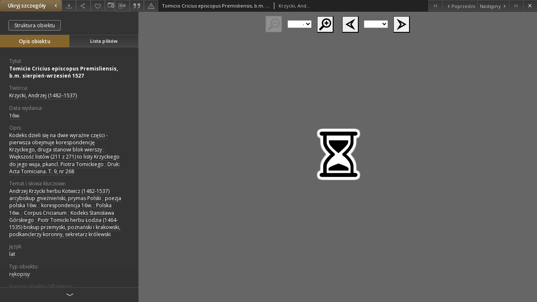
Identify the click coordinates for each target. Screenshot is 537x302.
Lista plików (103, 41)
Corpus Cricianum (45, 212)
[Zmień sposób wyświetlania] (110, 5)
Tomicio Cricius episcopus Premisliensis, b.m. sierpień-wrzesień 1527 (63, 72)
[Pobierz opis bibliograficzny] (122, 6)
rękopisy (19, 274)
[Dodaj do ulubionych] (98, 5)
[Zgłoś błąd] (151, 5)
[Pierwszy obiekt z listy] (435, 5)
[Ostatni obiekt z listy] (516, 5)
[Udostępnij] (83, 5)
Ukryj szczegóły (33, 5)
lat (12, 254)
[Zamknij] (530, 5)
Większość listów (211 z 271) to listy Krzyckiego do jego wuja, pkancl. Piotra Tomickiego (64, 160)
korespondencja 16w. (66, 205)
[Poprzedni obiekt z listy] (459, 5)
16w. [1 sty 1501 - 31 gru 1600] (14, 115)
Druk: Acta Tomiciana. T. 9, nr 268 (64, 168)
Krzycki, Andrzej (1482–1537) (43, 95)
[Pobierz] (69, 5)
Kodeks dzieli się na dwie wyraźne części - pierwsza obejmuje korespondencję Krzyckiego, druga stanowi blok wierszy (58, 142)
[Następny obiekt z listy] (493, 5)
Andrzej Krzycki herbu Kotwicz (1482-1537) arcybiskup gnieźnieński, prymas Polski (59, 194)
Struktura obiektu (34, 25)
